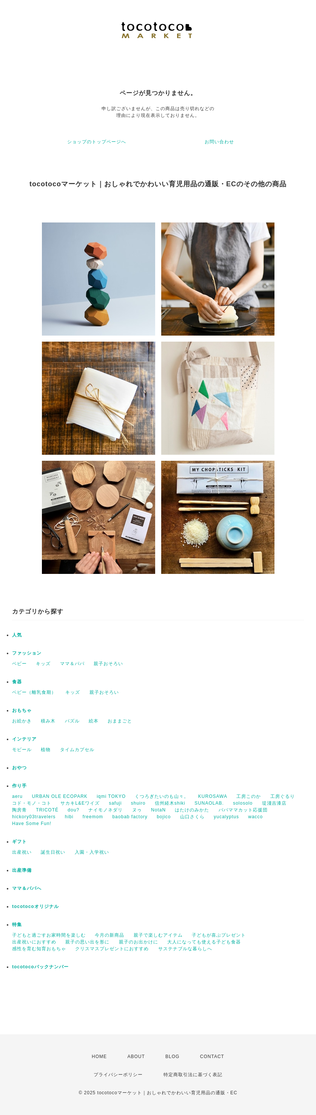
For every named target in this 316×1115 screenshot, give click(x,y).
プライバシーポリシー (118, 1074)
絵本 (94, 721)
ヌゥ (137, 810)
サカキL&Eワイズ (80, 803)
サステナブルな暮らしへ (185, 948)
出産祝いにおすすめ (34, 942)
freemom (93, 816)
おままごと (120, 721)
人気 (17, 635)
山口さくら (192, 816)
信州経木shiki (170, 803)
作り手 (19, 785)
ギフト (19, 841)
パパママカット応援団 (243, 810)
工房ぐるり (282, 796)
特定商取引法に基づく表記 (192, 1074)
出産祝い (22, 852)
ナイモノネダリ (105, 810)
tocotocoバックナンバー (40, 966)
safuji (115, 803)
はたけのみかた (192, 810)
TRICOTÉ (47, 810)
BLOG (172, 1056)
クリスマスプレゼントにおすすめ (112, 948)
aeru (17, 796)
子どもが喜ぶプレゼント (219, 935)
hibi (69, 816)
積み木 (48, 721)
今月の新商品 (109, 935)
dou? (73, 810)
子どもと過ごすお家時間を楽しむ (49, 935)
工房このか (248, 796)
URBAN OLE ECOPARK (59, 796)
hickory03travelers (33, 816)
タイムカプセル (77, 749)
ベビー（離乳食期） (34, 692)
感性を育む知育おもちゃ (39, 948)
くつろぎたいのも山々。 (162, 796)
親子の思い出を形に (87, 942)
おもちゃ (22, 710)
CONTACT (212, 1056)
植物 (46, 749)
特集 (17, 924)
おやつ (19, 767)
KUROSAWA (212, 796)
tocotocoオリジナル (35, 906)
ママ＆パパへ (27, 888)
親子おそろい (108, 663)
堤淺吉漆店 (274, 803)
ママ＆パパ (72, 663)
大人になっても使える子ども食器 (204, 942)
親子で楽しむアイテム (158, 935)
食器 (17, 681)
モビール (22, 749)
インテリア (24, 739)
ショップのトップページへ (96, 141)
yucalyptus (226, 816)
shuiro (138, 803)
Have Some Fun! (31, 823)
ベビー (19, 663)
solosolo (243, 803)
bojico (164, 816)
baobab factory (129, 816)
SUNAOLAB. (209, 803)
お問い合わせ (219, 141)
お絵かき (22, 721)
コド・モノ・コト (31, 803)
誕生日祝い (53, 852)
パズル (72, 721)
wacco (255, 816)
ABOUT (136, 1056)
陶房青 (19, 810)
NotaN (158, 810)
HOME (99, 1056)
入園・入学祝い (92, 852)
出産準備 (22, 870)
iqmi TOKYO (111, 796)
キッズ (43, 663)
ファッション (27, 653)
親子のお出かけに (138, 942)
